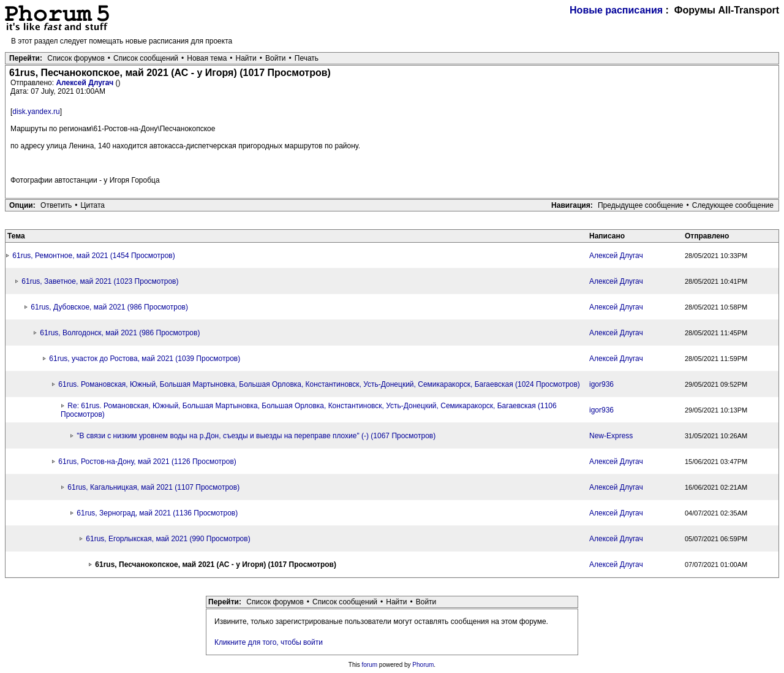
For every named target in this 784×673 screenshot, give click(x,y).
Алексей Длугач (85, 82)
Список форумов (76, 58)
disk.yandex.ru (35, 111)
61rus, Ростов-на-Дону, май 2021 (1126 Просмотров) (147, 461)
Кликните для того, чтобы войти (268, 642)
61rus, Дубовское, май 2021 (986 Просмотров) (109, 307)
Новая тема (207, 58)
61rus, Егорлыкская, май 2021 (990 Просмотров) (168, 538)
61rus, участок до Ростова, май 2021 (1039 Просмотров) (144, 358)
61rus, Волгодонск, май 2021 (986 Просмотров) (120, 333)
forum (370, 664)
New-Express (611, 436)
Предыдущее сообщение (641, 205)
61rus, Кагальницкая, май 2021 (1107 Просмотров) (153, 487)
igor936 (601, 384)
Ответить (56, 205)
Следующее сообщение (733, 205)
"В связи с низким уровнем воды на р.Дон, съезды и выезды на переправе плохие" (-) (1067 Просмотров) (256, 436)
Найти (246, 58)
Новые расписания (616, 10)
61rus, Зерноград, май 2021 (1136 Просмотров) (157, 513)
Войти (275, 58)
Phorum (423, 664)
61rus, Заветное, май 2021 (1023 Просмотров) (99, 281)
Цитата (93, 205)
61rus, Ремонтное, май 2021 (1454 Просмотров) (93, 255)
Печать (306, 58)
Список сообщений (145, 58)
